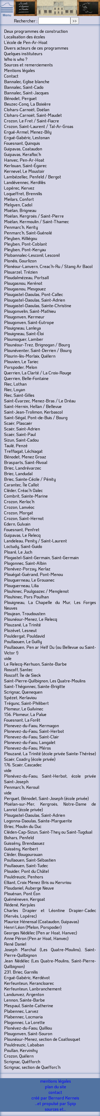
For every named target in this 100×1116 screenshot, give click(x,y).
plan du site (55, 1086)
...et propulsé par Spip (55, 1103)
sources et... (55, 1109)
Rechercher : (25, 20)
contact (55, 1092)
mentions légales (55, 1081)
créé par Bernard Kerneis (55, 1098)
